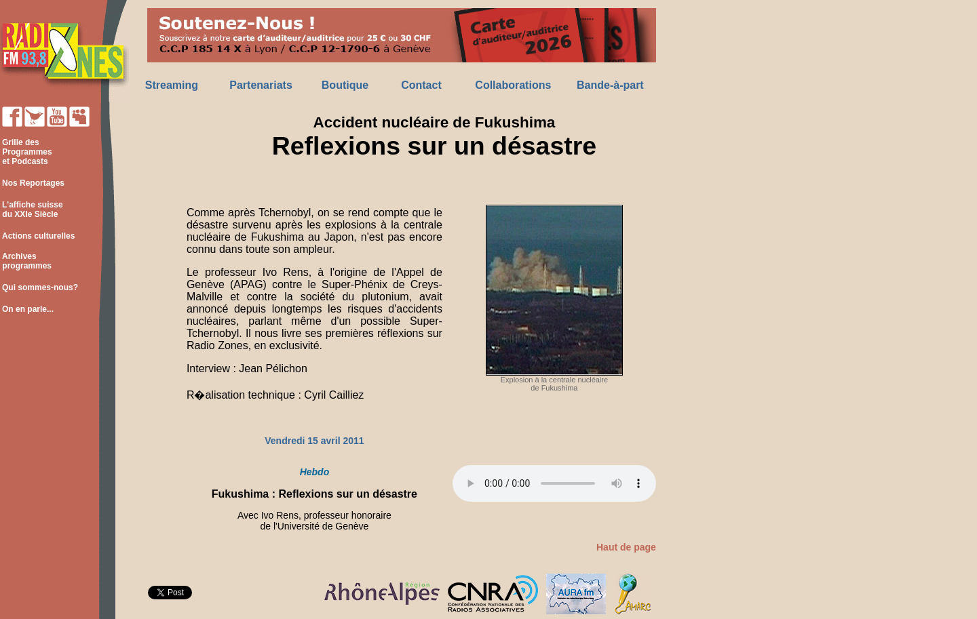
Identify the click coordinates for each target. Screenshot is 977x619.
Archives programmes (26, 261)
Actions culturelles (38, 236)
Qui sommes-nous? (40, 287)
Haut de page (626, 547)
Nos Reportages (33, 183)
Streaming (171, 85)
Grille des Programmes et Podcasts (26, 152)
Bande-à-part (610, 85)
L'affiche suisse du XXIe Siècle (31, 209)
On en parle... (28, 309)
